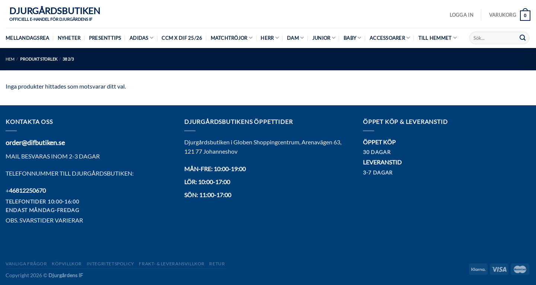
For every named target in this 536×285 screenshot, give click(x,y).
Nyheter (69, 38)
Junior (323, 37)
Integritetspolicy (110, 263)
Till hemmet (437, 37)
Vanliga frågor (26, 263)
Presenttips (105, 38)
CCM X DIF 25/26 (182, 38)
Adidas (141, 37)
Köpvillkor (67, 263)
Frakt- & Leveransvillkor (172, 263)
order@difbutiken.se (35, 142)
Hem (10, 59)
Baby (352, 37)
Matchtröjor (231, 37)
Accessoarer (390, 37)
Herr (269, 37)
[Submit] (522, 38)
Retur (217, 263)
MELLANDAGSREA (27, 38)
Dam (295, 37)
